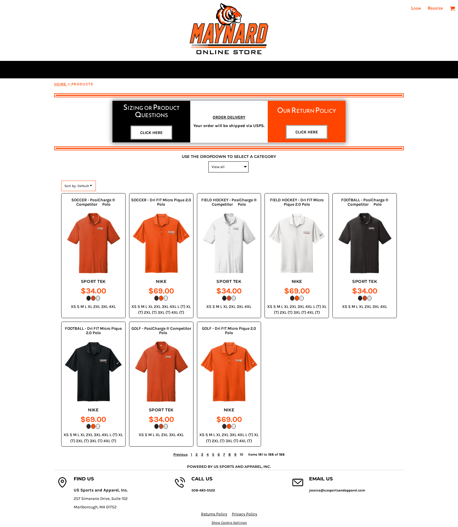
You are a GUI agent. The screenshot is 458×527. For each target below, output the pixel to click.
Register (435, 8)
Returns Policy (214, 514)
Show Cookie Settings (229, 523)
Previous (180, 454)
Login (416, 8)
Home (60, 84)
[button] (452, 8)
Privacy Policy (244, 514)
